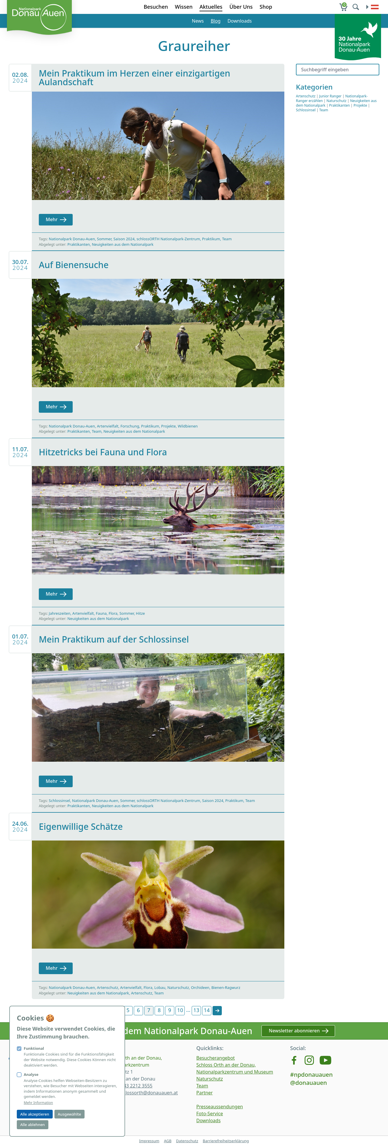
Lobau (159, 987)
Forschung (129, 426)
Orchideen (200, 987)
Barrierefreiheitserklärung (226, 1140)
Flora (113, 613)
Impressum (149, 1140)
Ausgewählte (69, 1114)
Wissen (184, 6)
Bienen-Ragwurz (225, 987)
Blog (216, 21)
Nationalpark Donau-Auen (72, 238)
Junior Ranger (330, 96)
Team (227, 238)
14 (207, 1010)
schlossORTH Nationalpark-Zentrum (168, 238)
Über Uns (240, 6)
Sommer (104, 238)
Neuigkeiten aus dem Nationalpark (122, 244)
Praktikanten (78, 244)
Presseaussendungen (219, 1106)
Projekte (168, 426)
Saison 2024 (124, 238)
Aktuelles (211, 6)
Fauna (101, 613)
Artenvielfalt (107, 426)
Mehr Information (38, 1102)
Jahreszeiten (59, 613)
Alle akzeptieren (34, 1114)
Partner (204, 1092)
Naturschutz (178, 987)
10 (180, 1010)
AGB (167, 1140)
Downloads (240, 21)
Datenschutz (187, 1140)
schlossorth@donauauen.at (148, 1092)
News (198, 21)
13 (196, 1010)
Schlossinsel (59, 800)
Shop (266, 6)
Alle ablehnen (32, 1124)
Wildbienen (188, 426)
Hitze (140, 613)
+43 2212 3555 (136, 1086)
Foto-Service (209, 1113)
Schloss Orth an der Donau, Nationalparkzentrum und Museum (234, 1068)
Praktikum (211, 238)
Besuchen (156, 6)
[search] (356, 6)
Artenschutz (107, 987)
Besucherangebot (215, 1058)
